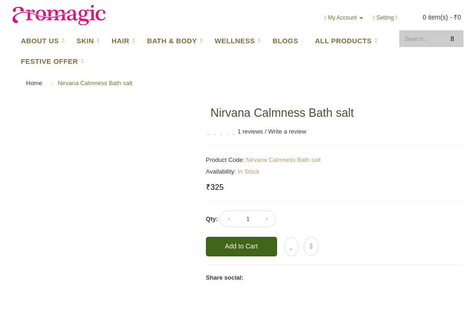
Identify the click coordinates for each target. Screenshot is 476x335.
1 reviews (250, 131)
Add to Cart (241, 246)
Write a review (287, 131)
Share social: (225, 277)
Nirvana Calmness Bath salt (95, 83)
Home (34, 83)
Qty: (212, 218)
